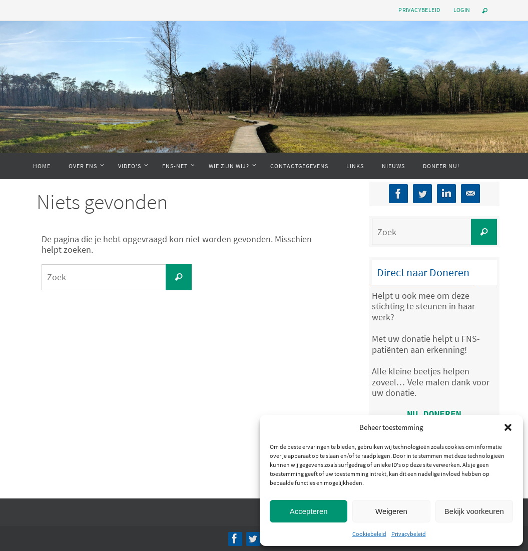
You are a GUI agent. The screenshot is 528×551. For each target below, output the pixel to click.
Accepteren (309, 511)
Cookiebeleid (369, 533)
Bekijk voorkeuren (474, 511)
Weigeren (391, 511)
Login (461, 10)
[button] (508, 427)
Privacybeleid (408, 533)
